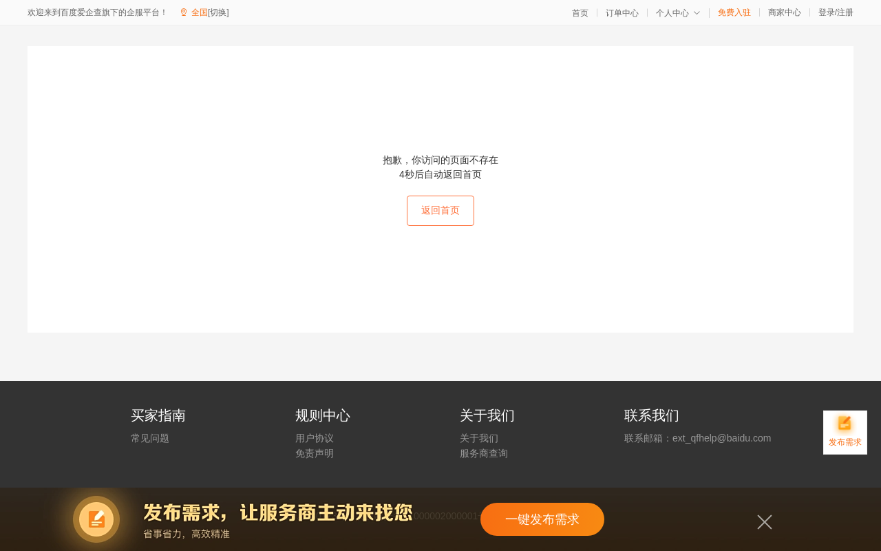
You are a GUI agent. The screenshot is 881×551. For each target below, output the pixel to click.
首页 (580, 13)
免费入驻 (734, 12)
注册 (845, 12)
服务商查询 (484, 453)
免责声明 (314, 453)
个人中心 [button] (678, 13)
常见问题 (150, 438)
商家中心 (784, 12)
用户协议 (314, 438)
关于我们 (479, 438)
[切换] (218, 12)
